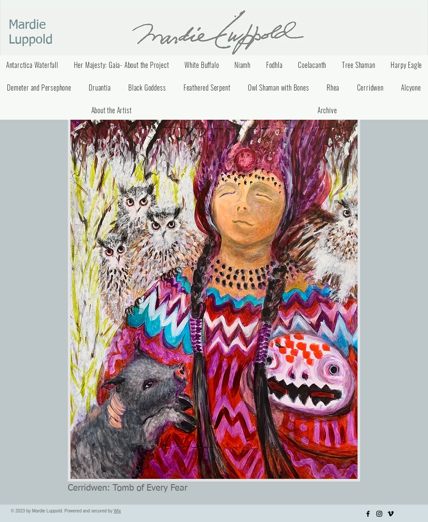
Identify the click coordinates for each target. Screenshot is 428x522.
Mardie (27, 25)
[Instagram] (379, 514)
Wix (117, 511)
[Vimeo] (391, 514)
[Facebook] (368, 514)
